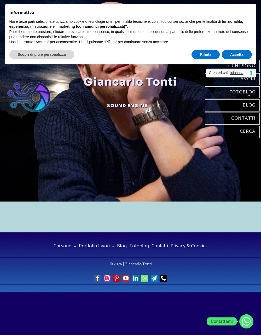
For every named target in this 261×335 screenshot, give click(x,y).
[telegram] (154, 278)
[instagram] (107, 278)
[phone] (163, 278)
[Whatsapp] (246, 321)
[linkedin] (135, 278)
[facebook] (97, 278)
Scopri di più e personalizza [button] (42, 54)
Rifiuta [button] (205, 54)
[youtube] (126, 278)
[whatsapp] (144, 278)
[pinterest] (116, 278)
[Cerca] (232, 131)
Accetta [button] (236, 54)
